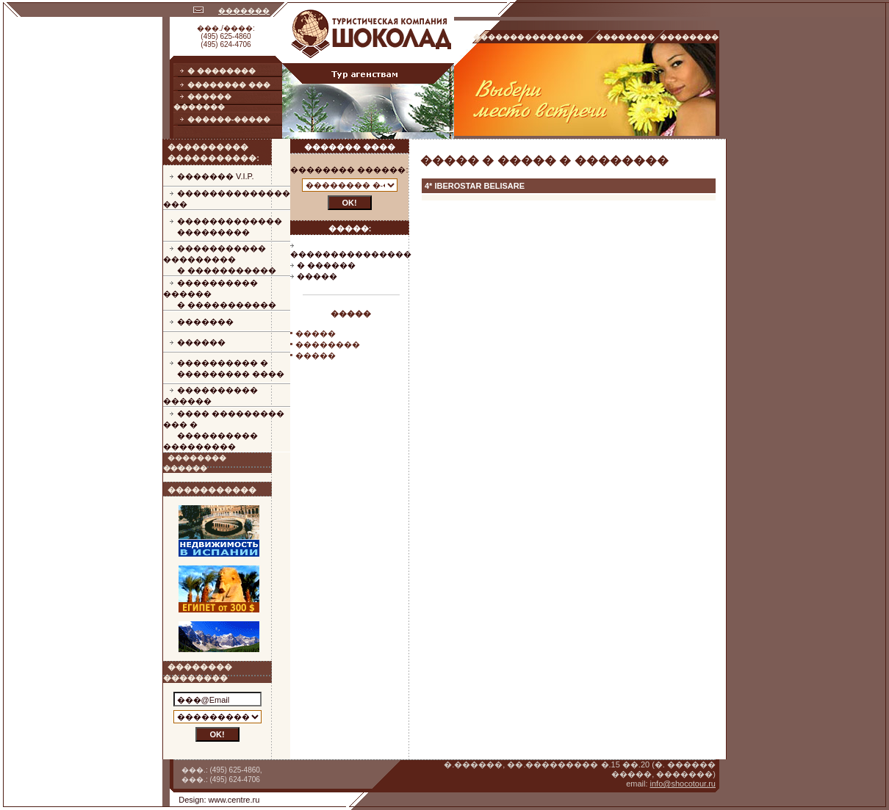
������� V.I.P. (215, 176)
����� (317, 276)
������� (244, 11)
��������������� (350, 254)
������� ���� (349, 146)
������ (201, 342)
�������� (327, 344)
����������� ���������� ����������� (219, 259)
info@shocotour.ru (683, 783)
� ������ (326, 265)
